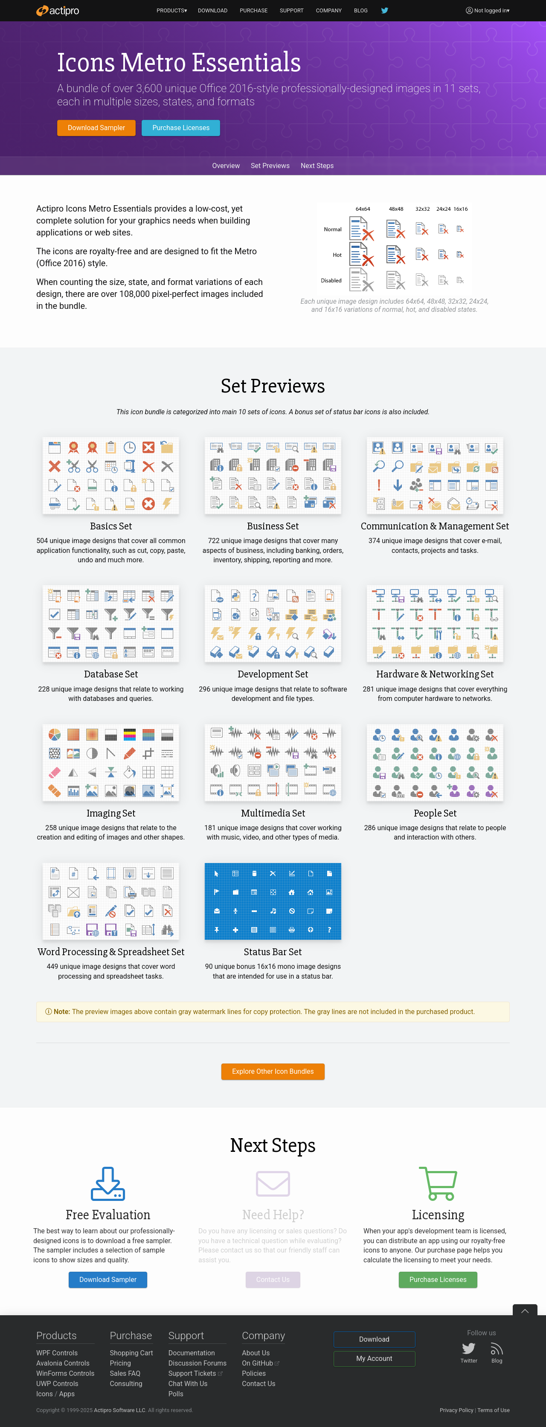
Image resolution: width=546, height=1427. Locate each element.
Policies (254, 1373)
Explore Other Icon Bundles (273, 1071)
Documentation (191, 1353)
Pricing (120, 1363)
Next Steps (317, 166)
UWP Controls (57, 1384)
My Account (374, 1358)
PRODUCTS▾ (172, 10)
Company (263, 1336)
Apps (67, 1394)
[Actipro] (57, 10)
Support (186, 1336)
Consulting (126, 1384)
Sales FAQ (125, 1373)
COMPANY (329, 10)
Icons (44, 1394)
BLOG (361, 10)
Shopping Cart (131, 1353)
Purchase (131, 1336)
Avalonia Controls (63, 1363)
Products (56, 1336)
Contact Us (259, 1384)
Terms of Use (493, 1410)
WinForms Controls (65, 1373)
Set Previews (270, 166)
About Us (256, 1353)
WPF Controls (57, 1353)
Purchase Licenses (180, 128)
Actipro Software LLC (119, 1410)
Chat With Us (188, 1384)
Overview (226, 166)
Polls (175, 1394)
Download (374, 1339)
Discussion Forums (197, 1363)
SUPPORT (292, 10)
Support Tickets (195, 1373)
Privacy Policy (456, 1410)
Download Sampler (96, 128)
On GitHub (260, 1363)
